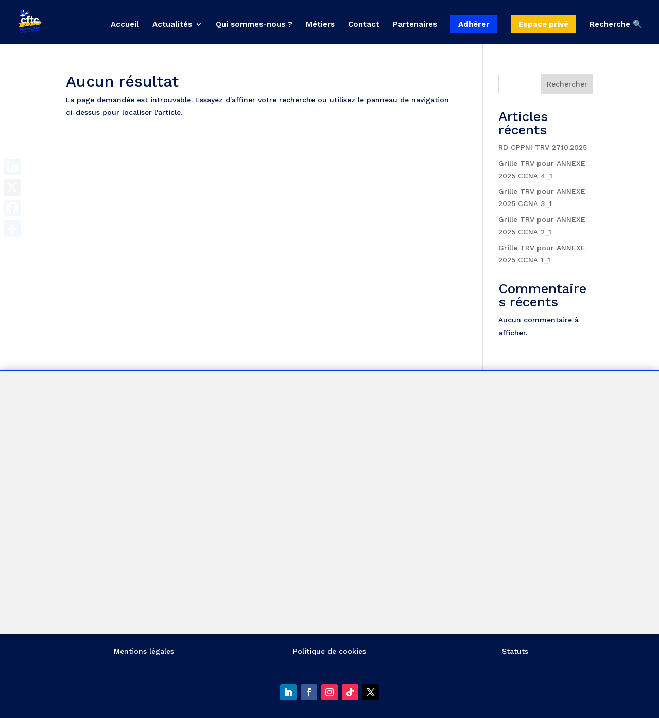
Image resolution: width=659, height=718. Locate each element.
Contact (363, 25)
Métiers (320, 25)
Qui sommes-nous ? (254, 25)
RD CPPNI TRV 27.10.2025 (542, 147)
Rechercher (567, 84)
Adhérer (474, 24)
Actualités (172, 25)
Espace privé (543, 24)
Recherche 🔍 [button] (616, 25)
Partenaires (415, 25)
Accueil (125, 25)
